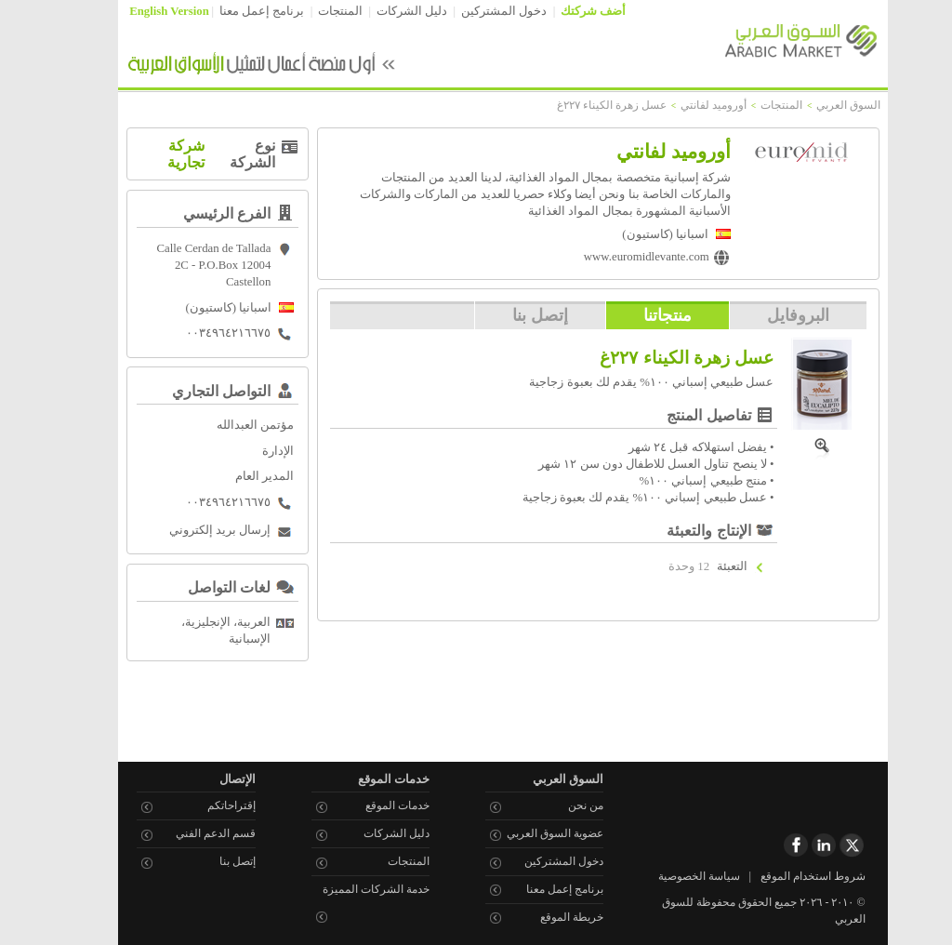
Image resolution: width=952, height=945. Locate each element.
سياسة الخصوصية (672, 876)
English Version (142, 11)
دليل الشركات (385, 11)
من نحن (558, 805)
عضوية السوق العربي (528, 833)
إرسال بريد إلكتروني (193, 530)
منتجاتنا (640, 315)
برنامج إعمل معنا (234, 11)
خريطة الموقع (544, 917)
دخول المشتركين (477, 11)
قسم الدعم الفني (189, 833)
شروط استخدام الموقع (786, 876)
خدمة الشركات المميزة (349, 889)
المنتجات (313, 11)
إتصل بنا (513, 315)
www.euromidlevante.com (619, 256)
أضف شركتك (566, 11)
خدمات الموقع (370, 805)
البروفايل (771, 315)
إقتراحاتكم (204, 805)
